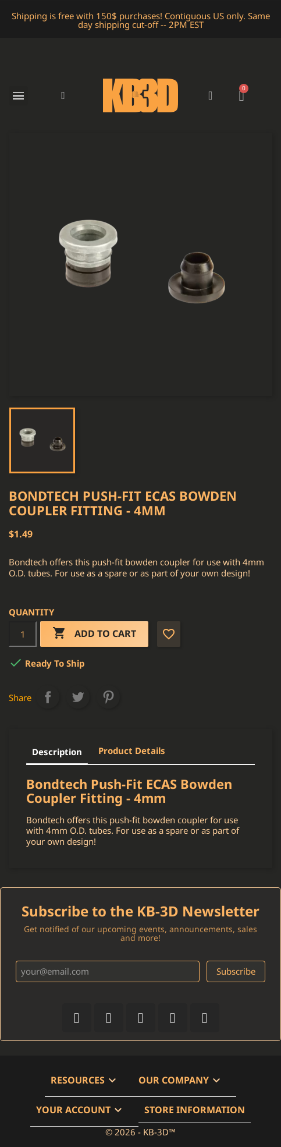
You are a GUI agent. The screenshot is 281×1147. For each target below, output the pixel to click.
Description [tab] (57, 751)
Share (47, 697)
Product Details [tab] (131, 750)
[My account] (210, 95)
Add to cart (94, 634)
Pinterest (108, 697)
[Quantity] (23, 634)
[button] (63, 95)
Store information (194, 1109)
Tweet (78, 697)
